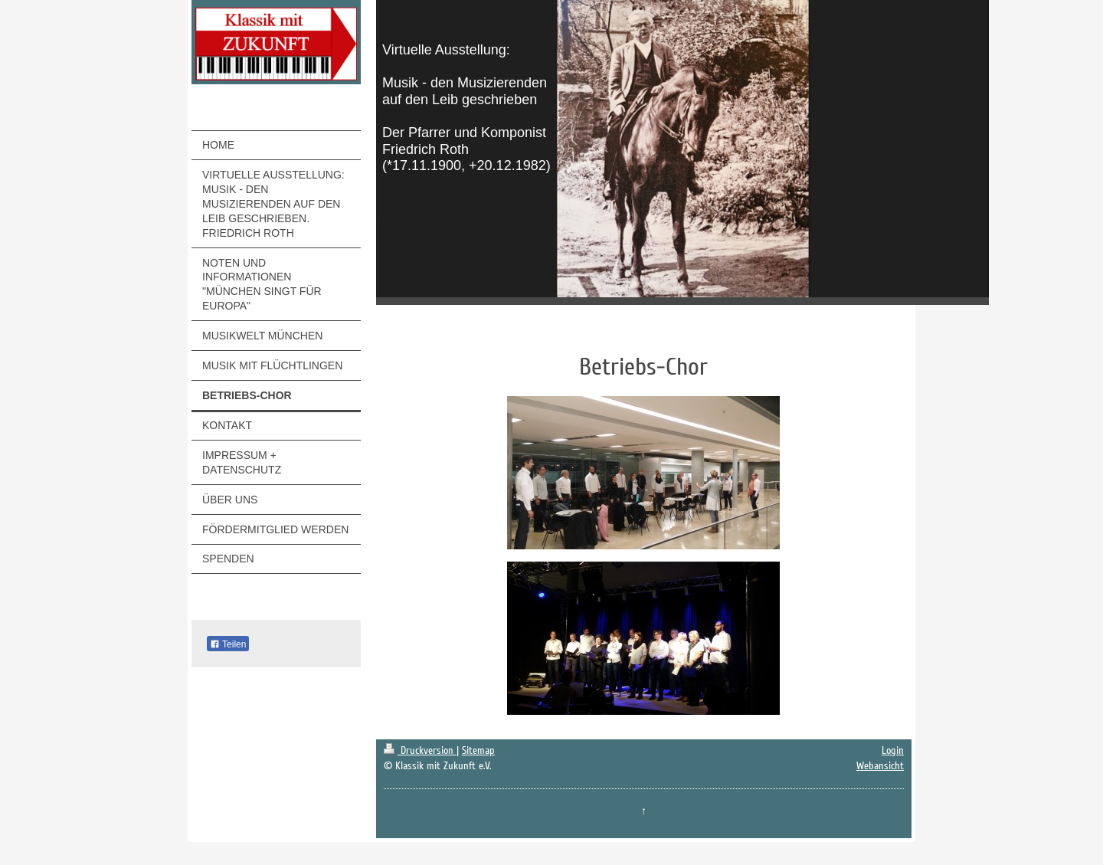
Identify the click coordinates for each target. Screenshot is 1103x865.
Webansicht (880, 765)
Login (893, 750)
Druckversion (420, 750)
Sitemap (478, 750)
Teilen (228, 644)
